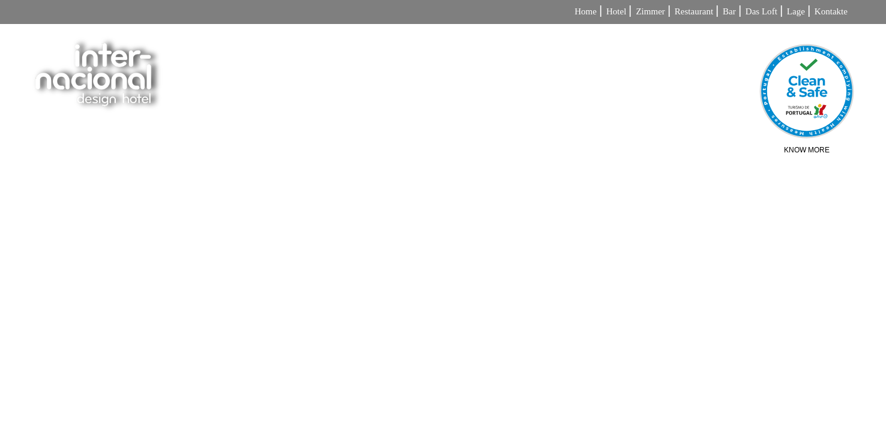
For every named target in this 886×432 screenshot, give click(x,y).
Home (585, 11)
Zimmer (650, 11)
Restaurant (694, 11)
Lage (796, 11)
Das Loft (761, 11)
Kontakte (831, 11)
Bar (729, 11)
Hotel (616, 11)
